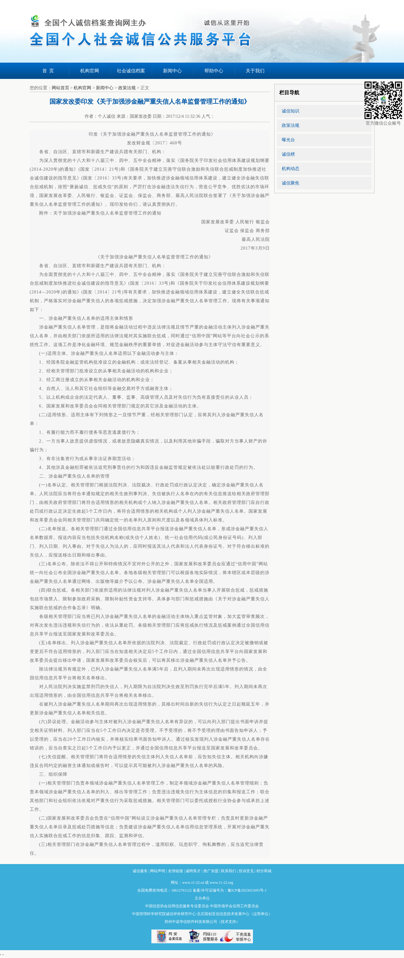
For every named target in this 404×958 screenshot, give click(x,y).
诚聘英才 (193, 871)
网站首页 (60, 87)
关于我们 (255, 70)
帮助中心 (213, 70)
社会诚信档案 (131, 70)
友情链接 (175, 871)
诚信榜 (288, 154)
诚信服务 (140, 871)
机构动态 (290, 168)
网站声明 (157, 871)
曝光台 (288, 139)
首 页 (48, 70)
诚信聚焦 (290, 183)
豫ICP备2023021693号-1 (247, 890)
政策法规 (127, 87)
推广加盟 (210, 871)
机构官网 (89, 70)
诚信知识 (290, 111)
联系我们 (228, 871)
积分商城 (263, 871)
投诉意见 (246, 871)
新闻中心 (172, 70)
